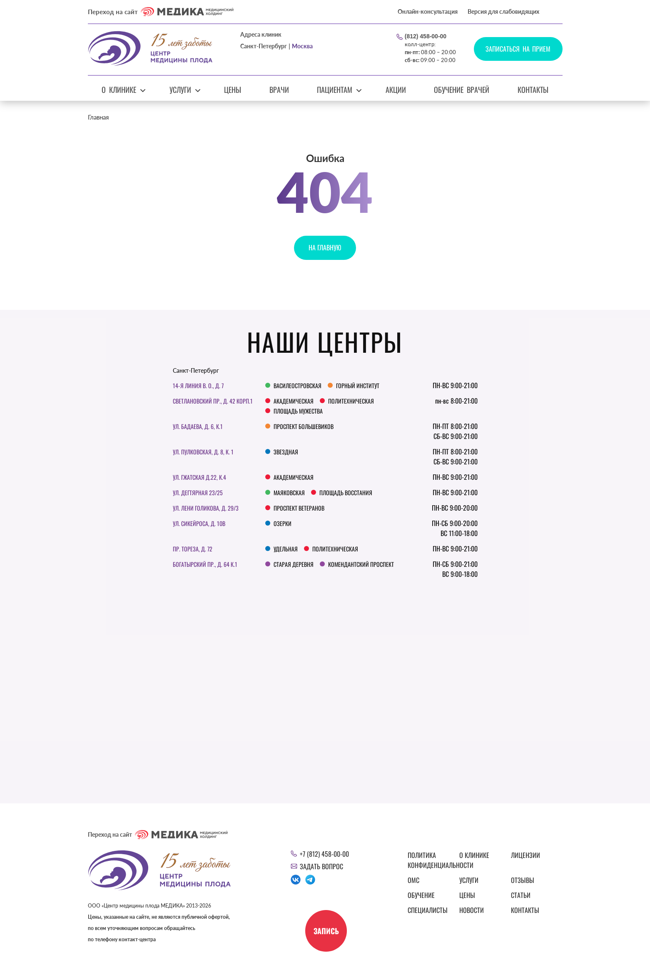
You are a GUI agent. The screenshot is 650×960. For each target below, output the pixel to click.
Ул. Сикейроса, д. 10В (199, 523)
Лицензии (525, 855)
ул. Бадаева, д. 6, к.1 (198, 426)
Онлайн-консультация (428, 11)
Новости (471, 910)
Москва (302, 46)
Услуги (180, 89)
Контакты (533, 89)
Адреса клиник (260, 34)
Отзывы (522, 880)
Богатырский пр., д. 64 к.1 (205, 564)
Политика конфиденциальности (428, 860)
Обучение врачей (461, 89)
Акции (396, 89)
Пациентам (334, 89)
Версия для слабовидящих (503, 11)
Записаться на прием (518, 49)
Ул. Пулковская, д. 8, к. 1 (203, 451)
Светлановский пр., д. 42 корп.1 (213, 400)
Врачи (279, 89)
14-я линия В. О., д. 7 (198, 385)
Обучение (421, 895)
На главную (325, 247)
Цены (232, 89)
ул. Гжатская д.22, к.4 (199, 477)
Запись (326, 930)
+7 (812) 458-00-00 (324, 854)
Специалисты (428, 910)
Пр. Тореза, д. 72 (192, 548)
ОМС (413, 880)
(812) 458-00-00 (425, 36)
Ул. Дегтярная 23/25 (198, 492)
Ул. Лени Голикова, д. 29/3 (206, 508)
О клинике (119, 89)
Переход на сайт (161, 11)
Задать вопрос (321, 866)
